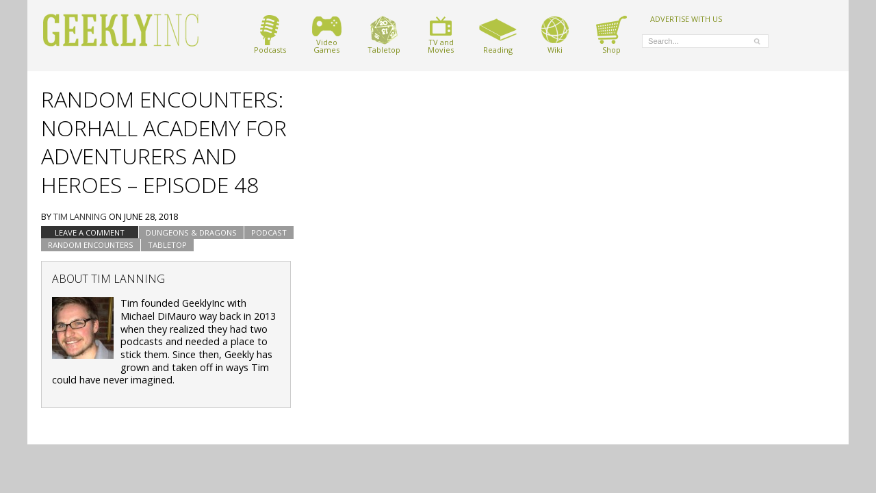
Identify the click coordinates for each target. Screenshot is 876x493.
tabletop (167, 245)
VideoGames (327, 34)
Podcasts (270, 34)
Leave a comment (90, 232)
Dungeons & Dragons (191, 232)
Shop (611, 34)
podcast (269, 232)
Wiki (555, 34)
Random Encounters (90, 245)
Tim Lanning (80, 216)
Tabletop (384, 34)
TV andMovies (441, 34)
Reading (498, 34)
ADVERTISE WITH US (686, 18)
